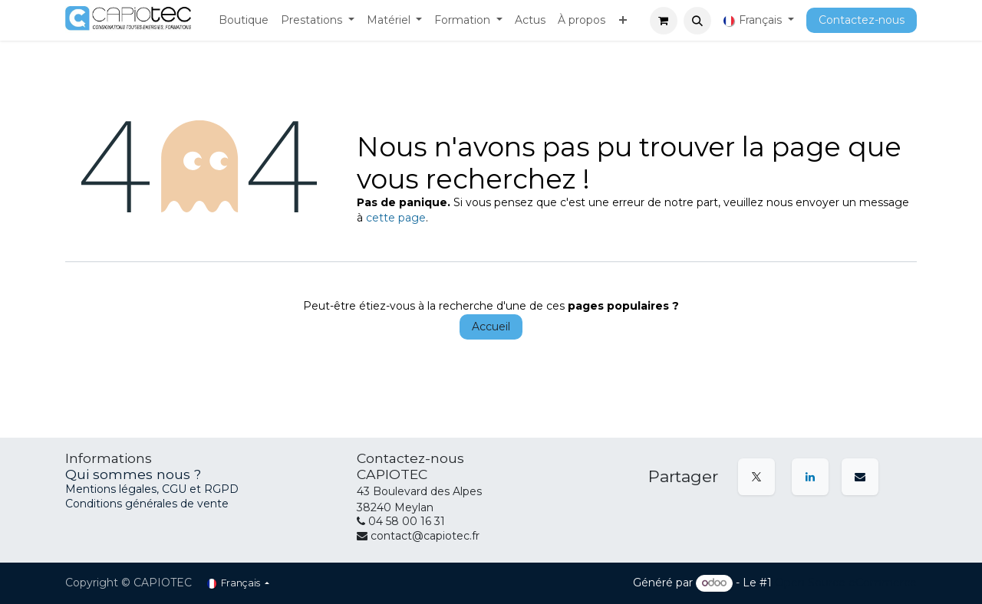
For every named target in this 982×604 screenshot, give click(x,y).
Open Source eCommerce (846, 582)
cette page (396, 218)
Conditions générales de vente (147, 503)
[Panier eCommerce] (663, 20)
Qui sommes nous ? (133, 474)
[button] (697, 20)
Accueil (491, 326)
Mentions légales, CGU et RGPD (153, 489)
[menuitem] (244, 20)
